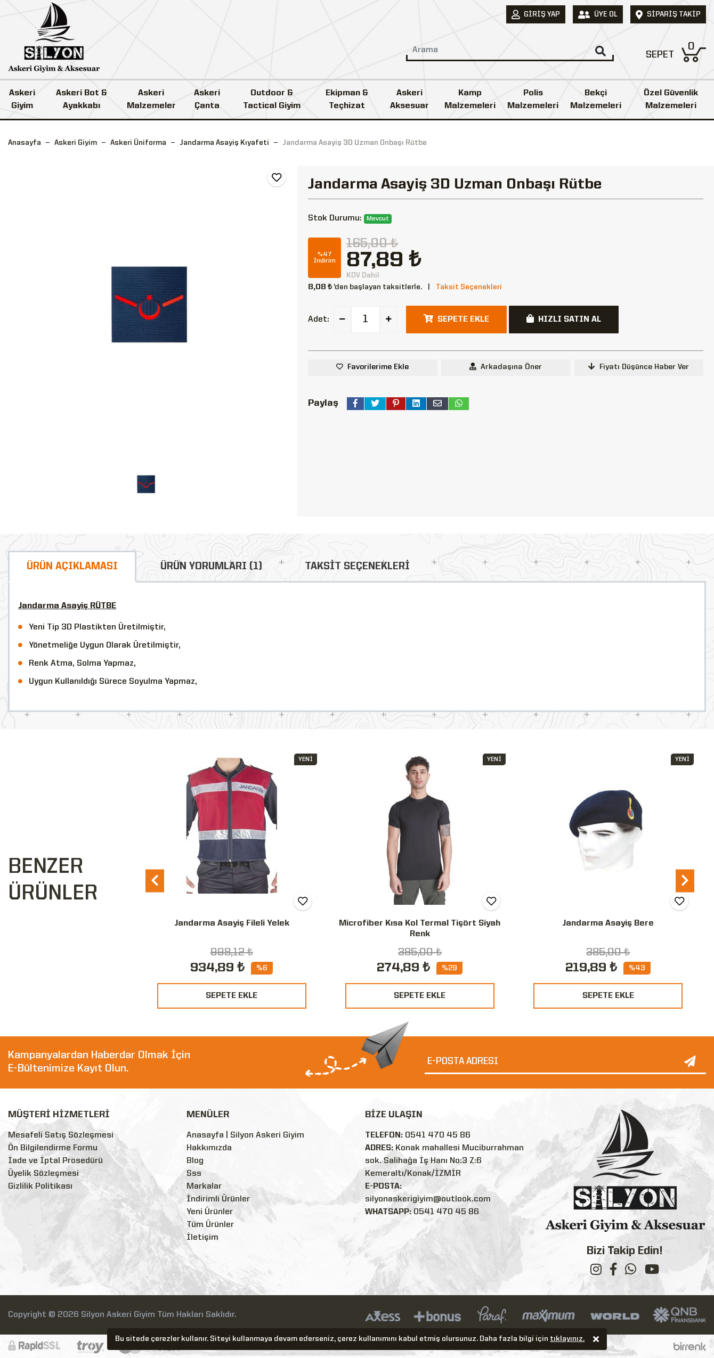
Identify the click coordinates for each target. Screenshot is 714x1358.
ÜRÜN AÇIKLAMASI (72, 566)
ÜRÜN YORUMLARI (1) (211, 566)
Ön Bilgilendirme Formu (53, 1148)
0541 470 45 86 (437, 1135)
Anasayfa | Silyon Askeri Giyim (245, 1135)
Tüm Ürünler (210, 1225)
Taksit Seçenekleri (469, 287)
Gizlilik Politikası (40, 1186)
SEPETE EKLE (231, 996)
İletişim (202, 1237)
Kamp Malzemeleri (470, 99)
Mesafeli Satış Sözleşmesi (60, 1135)
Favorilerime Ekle (378, 367)
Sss (193, 1173)
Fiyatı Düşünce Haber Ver (638, 367)
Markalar (204, 1186)
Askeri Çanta (207, 99)
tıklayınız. (567, 1340)
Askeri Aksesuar (409, 99)
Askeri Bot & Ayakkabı (81, 99)
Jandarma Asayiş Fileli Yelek (231, 923)
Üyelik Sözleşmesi (43, 1173)
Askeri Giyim (22, 99)
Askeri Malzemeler (151, 99)
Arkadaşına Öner (505, 367)
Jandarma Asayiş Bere (608, 923)
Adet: (318, 319)
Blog (195, 1161)
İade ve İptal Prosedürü (55, 1161)
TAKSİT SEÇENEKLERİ (357, 566)
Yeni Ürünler (209, 1212)
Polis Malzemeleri (532, 99)
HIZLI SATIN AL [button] (563, 319)
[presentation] (154, 880)
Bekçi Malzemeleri (595, 99)
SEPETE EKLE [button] (456, 319)
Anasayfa (24, 142)
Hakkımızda (209, 1148)
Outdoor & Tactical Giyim (272, 99)
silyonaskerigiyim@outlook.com (428, 1199)
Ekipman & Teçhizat (347, 99)
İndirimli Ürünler (218, 1199)
